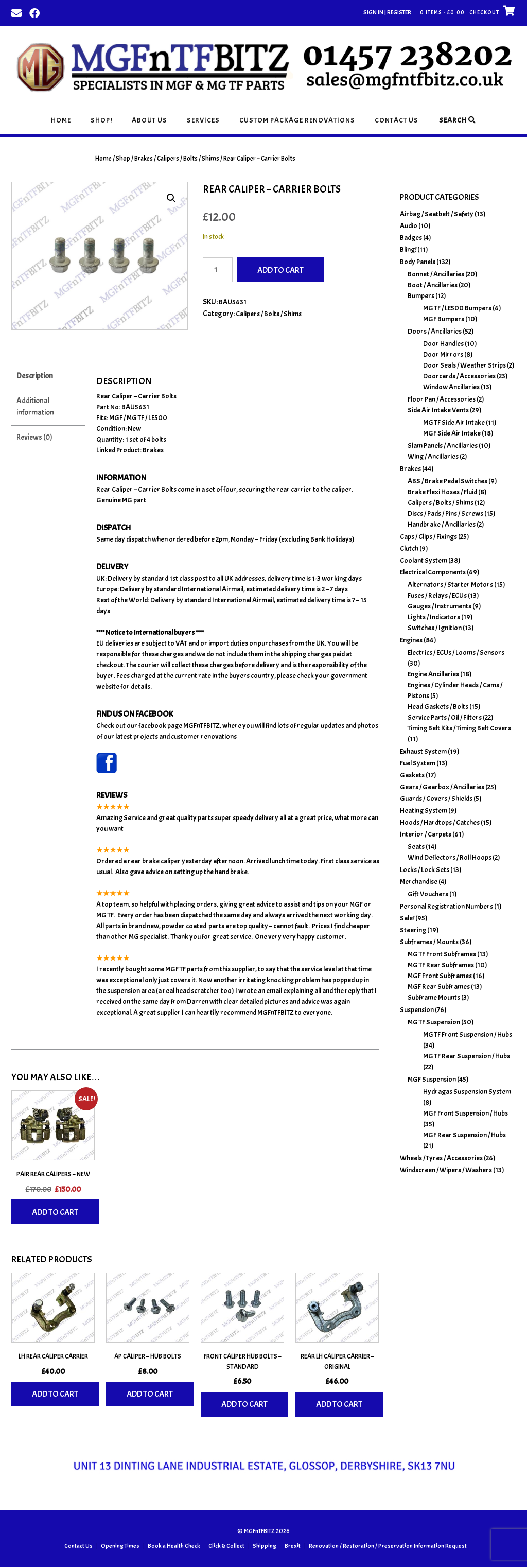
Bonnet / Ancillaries (436, 274)
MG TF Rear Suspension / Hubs (466, 1056)
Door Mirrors (443, 354)
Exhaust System (423, 751)
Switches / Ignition (435, 627)
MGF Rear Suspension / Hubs (464, 1134)
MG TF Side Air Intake (454, 422)
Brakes (143, 158)
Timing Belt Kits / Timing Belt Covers (459, 728)
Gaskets (412, 775)
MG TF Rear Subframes (441, 965)
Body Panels (417, 261)
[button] (171, 198)
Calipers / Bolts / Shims (188, 158)
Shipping (264, 1546)
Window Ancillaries (451, 386)
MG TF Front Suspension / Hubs (467, 1034)
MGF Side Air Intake (452, 433)
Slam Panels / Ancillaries (443, 445)
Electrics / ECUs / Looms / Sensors (456, 652)
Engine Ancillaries (433, 674)
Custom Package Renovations (297, 120)
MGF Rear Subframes (439, 986)
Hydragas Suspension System (467, 1091)
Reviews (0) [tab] (34, 437)
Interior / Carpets (425, 834)
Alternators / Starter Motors (450, 584)
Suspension (417, 1009)
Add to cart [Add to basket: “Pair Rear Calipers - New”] (55, 1212)
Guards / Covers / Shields (436, 798)
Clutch (409, 548)
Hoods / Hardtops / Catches (440, 822)
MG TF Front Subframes (442, 954)
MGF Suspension (432, 1079)
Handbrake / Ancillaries (442, 524)
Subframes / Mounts (429, 941)
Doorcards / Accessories (459, 376)
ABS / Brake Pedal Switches (447, 481)
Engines (411, 640)
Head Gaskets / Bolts (438, 706)
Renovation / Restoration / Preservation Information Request (388, 1546)
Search (457, 120)
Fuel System (417, 763)
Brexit (293, 1546)
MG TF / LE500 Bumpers (457, 308)
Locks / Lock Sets (424, 869)
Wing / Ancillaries (433, 456)
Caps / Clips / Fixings (428, 536)
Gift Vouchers (428, 894)
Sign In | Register (387, 12)
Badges (411, 237)
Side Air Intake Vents (438, 410)
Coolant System (423, 560)
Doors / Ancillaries (435, 331)
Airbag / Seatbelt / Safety (436, 214)
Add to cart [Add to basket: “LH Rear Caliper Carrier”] (55, 1394)
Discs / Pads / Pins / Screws (445, 513)
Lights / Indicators (434, 617)
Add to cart (280, 270)
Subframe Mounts (434, 997)
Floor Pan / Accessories (442, 399)
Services (203, 120)
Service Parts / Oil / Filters (445, 717)
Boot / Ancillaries (433, 285)
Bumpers (421, 295)
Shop (123, 158)
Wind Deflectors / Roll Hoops (449, 857)
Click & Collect (226, 1546)
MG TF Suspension (434, 1022)
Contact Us (396, 120)
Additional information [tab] (35, 406)
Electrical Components (433, 572)
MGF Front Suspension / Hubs (465, 1113)
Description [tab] (34, 376)
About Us (149, 120)
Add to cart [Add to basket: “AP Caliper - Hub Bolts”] (150, 1394)
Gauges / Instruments (439, 606)
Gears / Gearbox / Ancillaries (442, 786)
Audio (408, 225)
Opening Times (120, 1546)
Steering (413, 930)
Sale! (407, 918)
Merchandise (418, 881)
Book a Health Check (174, 1546)
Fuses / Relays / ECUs (437, 595)
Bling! (408, 249)
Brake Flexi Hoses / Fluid (442, 491)
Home (61, 120)
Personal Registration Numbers (446, 906)
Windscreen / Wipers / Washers (446, 1169)
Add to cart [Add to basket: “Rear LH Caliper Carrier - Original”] (339, 1404)
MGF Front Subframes (440, 975)
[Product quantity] (218, 269)
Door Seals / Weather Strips (464, 365)
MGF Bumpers (443, 319)
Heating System (423, 810)
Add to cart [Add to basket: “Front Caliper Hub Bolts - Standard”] (244, 1404)
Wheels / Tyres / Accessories (441, 1158)
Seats (416, 846)
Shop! (101, 120)
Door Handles (443, 343)
